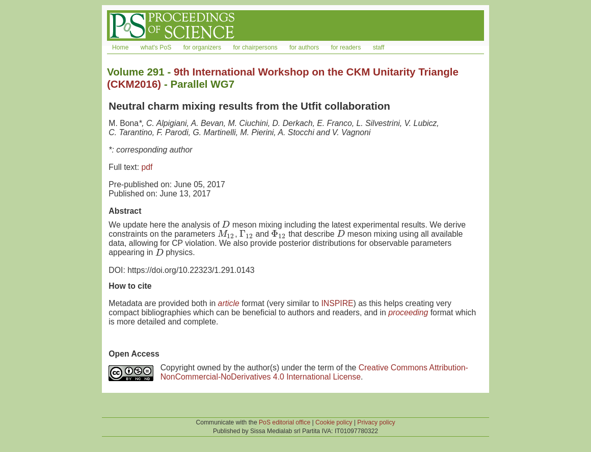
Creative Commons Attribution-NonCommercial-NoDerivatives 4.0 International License (314, 372)
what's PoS (156, 47)
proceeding (408, 312)
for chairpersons (255, 47)
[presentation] (226, 224)
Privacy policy (376, 422)
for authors (304, 47)
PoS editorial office (284, 422)
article (228, 303)
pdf (146, 167)
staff (379, 47)
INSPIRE (337, 303)
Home (120, 47)
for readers (346, 47)
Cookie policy (333, 422)
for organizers (202, 47)
